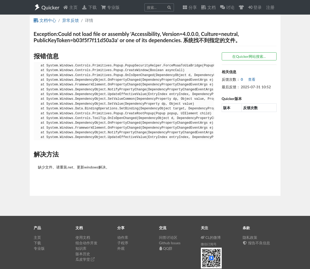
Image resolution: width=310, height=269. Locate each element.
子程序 (122, 243)
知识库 (80, 248)
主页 (70, 7)
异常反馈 (70, 20)
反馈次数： (231, 79)
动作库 (122, 237)
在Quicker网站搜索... (249, 56)
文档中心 (45, 20)
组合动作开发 (86, 243)
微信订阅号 (209, 244)
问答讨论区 (168, 237)
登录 (255, 7)
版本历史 (82, 254)
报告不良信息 (256, 243)
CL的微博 (211, 237)
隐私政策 (250, 237)
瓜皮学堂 (85, 259)
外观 (121, 248)
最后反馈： (231, 87)
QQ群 (166, 248)
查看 (248, 79)
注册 (270, 7)
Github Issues (170, 243)
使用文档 (82, 237)
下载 (89, 7)
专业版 (110, 7)
